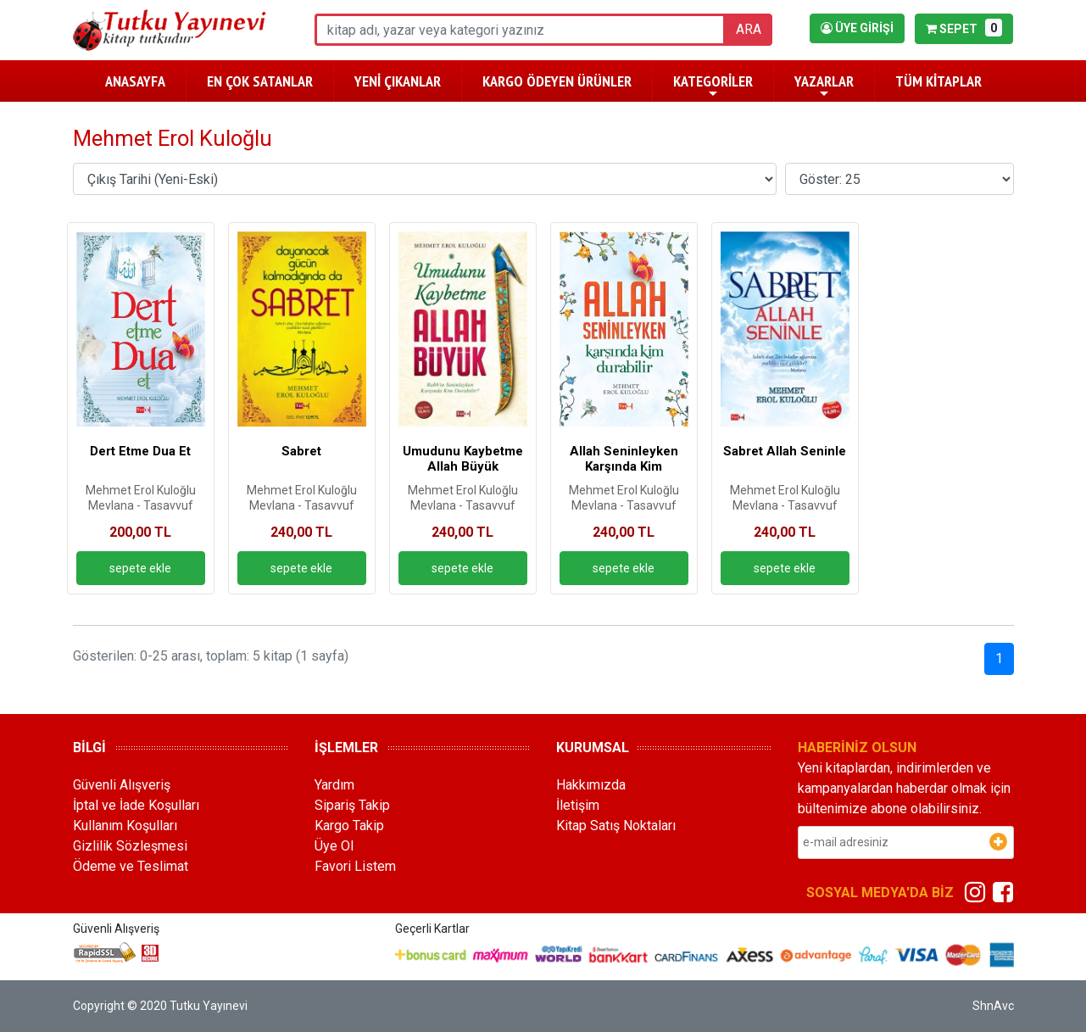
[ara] (520, 30)
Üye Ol (334, 846)
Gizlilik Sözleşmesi (130, 846)
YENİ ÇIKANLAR (397, 81)
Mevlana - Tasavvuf (140, 505)
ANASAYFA (135, 81)
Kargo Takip (349, 825)
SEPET (963, 27)
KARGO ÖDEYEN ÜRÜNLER (557, 81)
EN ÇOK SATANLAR (260, 81)
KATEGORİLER (713, 85)
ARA (748, 29)
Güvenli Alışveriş (121, 785)
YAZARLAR (824, 85)
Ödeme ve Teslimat (130, 866)
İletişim (577, 805)
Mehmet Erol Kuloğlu (141, 490)
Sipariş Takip (352, 805)
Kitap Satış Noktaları (616, 825)
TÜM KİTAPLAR (938, 81)
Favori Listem (355, 866)
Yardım (334, 785)
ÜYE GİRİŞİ (857, 28)
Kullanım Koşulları (125, 825)
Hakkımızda (591, 785)
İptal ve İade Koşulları (136, 805)
